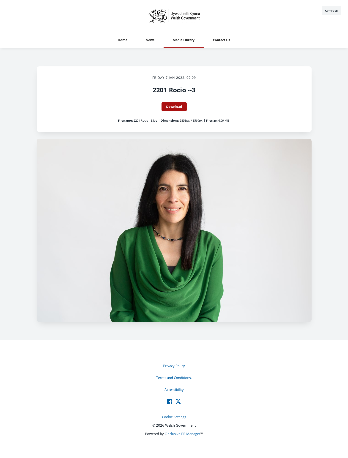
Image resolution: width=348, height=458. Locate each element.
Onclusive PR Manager (182, 433)
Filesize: (212, 120)
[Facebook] (169, 401)
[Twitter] (178, 401)
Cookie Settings (174, 416)
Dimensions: (170, 120)
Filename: (125, 120)
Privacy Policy (174, 365)
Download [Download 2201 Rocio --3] (174, 106)
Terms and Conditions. (174, 377)
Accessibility (174, 389)
